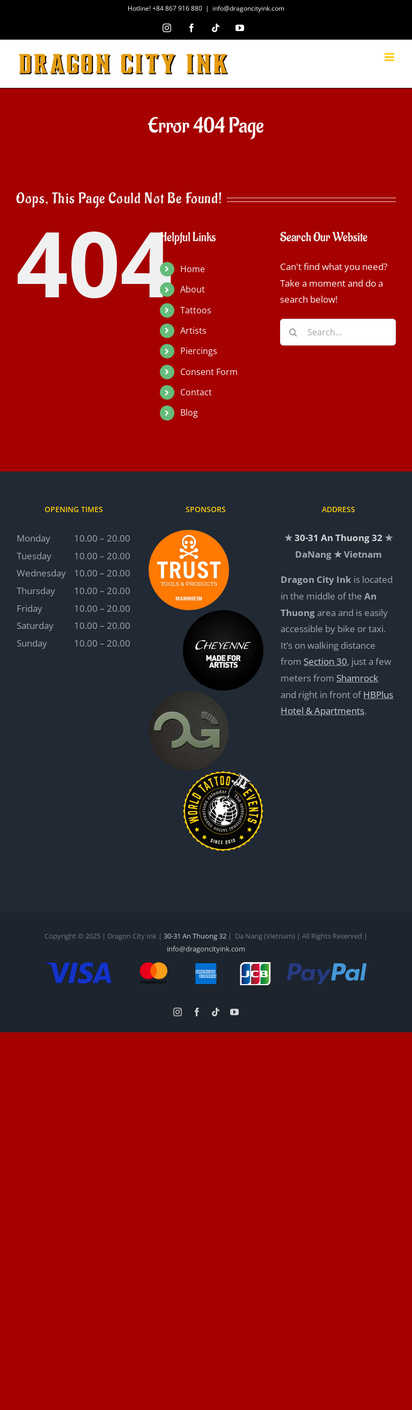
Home (192, 269)
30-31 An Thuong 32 (338, 537)
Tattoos (195, 310)
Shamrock (357, 678)
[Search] (293, 332)
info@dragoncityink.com (248, 8)
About (192, 289)
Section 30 (325, 661)
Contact (196, 392)
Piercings (198, 351)
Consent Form (209, 372)
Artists (193, 330)
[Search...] (338, 332)
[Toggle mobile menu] (390, 57)
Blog (189, 412)
